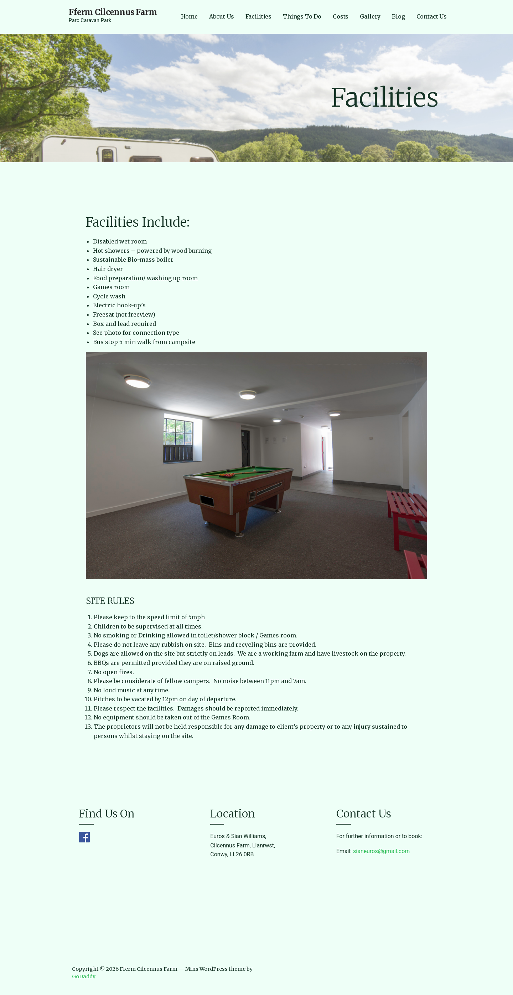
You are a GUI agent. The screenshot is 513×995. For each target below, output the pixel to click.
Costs (340, 16)
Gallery (370, 16)
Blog (398, 16)
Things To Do (302, 16)
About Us (221, 16)
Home (189, 16)
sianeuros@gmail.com (381, 851)
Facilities (258, 16)
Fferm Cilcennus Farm (113, 12)
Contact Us (431, 16)
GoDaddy (83, 976)
